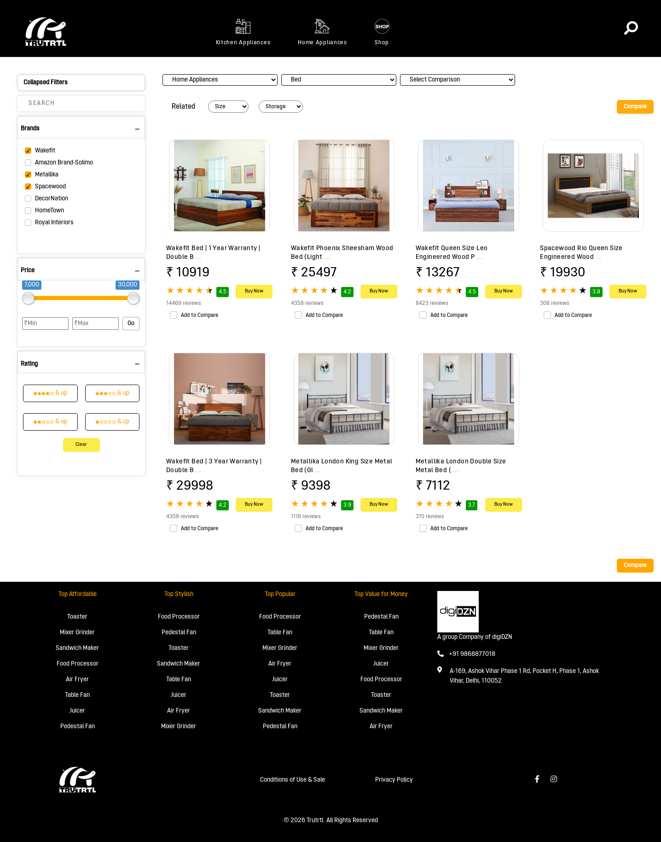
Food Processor (78, 664)
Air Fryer (77, 679)
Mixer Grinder (77, 632)
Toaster (77, 617)
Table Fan (77, 695)
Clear (81, 444)
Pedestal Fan (77, 726)
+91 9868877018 (466, 654)
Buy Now (254, 291)
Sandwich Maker (77, 648)
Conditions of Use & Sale (292, 780)
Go (131, 323)
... (199, 257)
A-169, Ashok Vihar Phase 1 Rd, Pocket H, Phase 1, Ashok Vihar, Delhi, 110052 (524, 676)
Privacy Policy (394, 780)
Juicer (77, 711)
